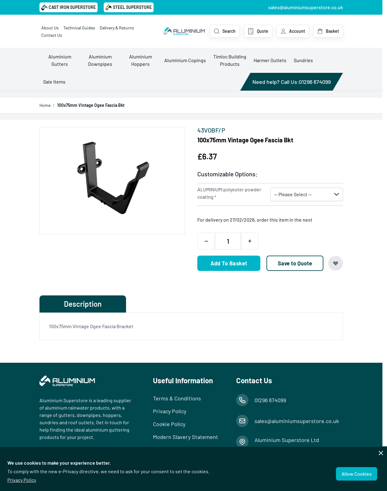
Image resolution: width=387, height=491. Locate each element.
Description (83, 303)
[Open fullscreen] (112, 180)
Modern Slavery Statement (185, 436)
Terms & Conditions (177, 398)
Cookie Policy (169, 424)
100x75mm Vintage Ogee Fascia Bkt (91, 105)
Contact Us (51, 35)
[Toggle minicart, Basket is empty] (328, 31)
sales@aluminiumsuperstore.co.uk (305, 7)
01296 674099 (315, 81)
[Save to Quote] (294, 263)
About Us (50, 27)
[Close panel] (381, 453)
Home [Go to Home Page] (44, 105)
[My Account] (293, 31)
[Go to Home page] (184, 31)
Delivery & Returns (117, 27)
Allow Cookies (356, 474)
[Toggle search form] (225, 31)
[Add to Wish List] (335, 263)
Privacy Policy (21, 480)
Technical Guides (79, 27)
